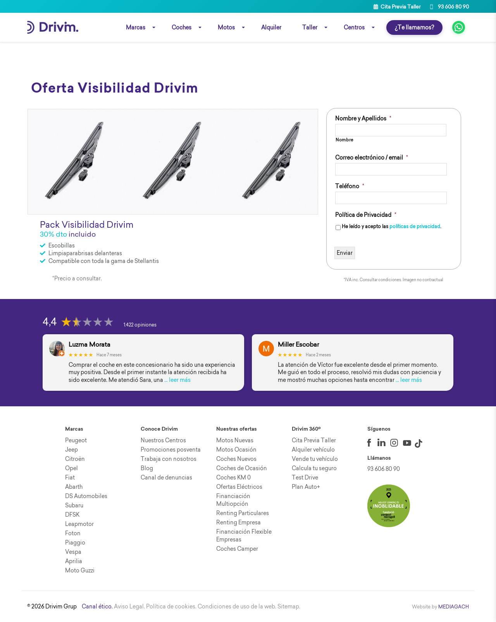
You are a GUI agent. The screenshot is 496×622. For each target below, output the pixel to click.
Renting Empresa (238, 522)
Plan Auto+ (306, 486)
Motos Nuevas (234, 440)
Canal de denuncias (166, 477)
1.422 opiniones (140, 325)
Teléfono (349, 186)
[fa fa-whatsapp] (458, 27)
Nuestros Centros (163, 440)
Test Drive (305, 477)
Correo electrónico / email (371, 157)
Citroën (75, 458)
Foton (73, 533)
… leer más (177, 379)
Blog (147, 468)
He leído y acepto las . (391, 227)
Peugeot (76, 440)
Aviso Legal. (129, 606)
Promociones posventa (171, 449)
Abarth (74, 486)
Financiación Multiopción (233, 500)
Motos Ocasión (236, 449)
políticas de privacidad (414, 227)
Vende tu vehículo (315, 458)
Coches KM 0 (233, 477)
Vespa (73, 551)
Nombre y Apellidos (363, 118)
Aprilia (73, 561)
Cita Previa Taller (397, 6)
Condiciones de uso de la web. (237, 606)
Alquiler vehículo (313, 449)
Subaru (74, 505)
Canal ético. (97, 606)
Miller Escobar (298, 344)
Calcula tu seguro (314, 468)
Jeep (71, 449)
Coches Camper (237, 548)
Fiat (70, 477)
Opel (71, 468)
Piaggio (75, 542)
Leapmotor (79, 524)
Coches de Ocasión (241, 468)
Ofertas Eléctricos (239, 486)
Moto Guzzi (80, 570)
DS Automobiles (86, 496)
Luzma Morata (89, 344)
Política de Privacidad (365, 214)
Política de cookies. (171, 606)
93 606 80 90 (448, 6)
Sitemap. (288, 606)
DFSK (72, 514)
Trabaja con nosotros (168, 458)
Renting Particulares (242, 513)
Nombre (345, 140)
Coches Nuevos (236, 458)
